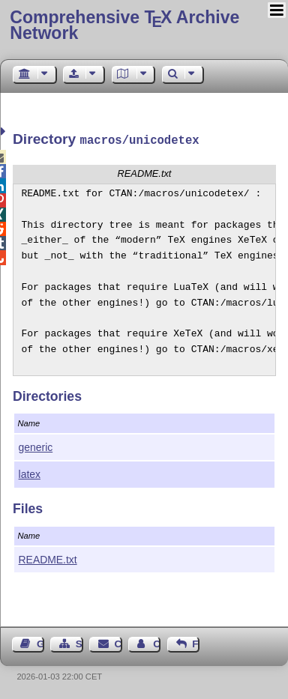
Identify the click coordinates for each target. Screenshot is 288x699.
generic (36, 446)
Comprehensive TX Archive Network (124, 25)
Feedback (196, 642)
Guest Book (40, 642)
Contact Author (156, 642)
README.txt (48, 558)
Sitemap (79, 642)
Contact (118, 642)
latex (29, 473)
